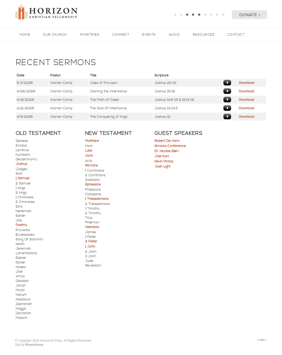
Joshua (21, 164)
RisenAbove (34, 345)
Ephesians (93, 184)
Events (149, 35)
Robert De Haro (166, 141)
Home (25, 35)
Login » (262, 339)
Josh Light (162, 166)
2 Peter (91, 241)
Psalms (21, 225)
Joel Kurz (161, 156)
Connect (120, 35)
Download (246, 83)
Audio (174, 35)
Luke (88, 151)
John (89, 156)
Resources (204, 35)
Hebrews (92, 227)
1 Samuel (22, 178)
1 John (90, 246)
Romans (91, 165)
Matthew (92, 141)
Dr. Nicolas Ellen (166, 151)
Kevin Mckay (164, 161)
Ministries (89, 35)
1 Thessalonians (96, 199)
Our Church (55, 35)
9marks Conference (170, 146)
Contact (236, 35)
